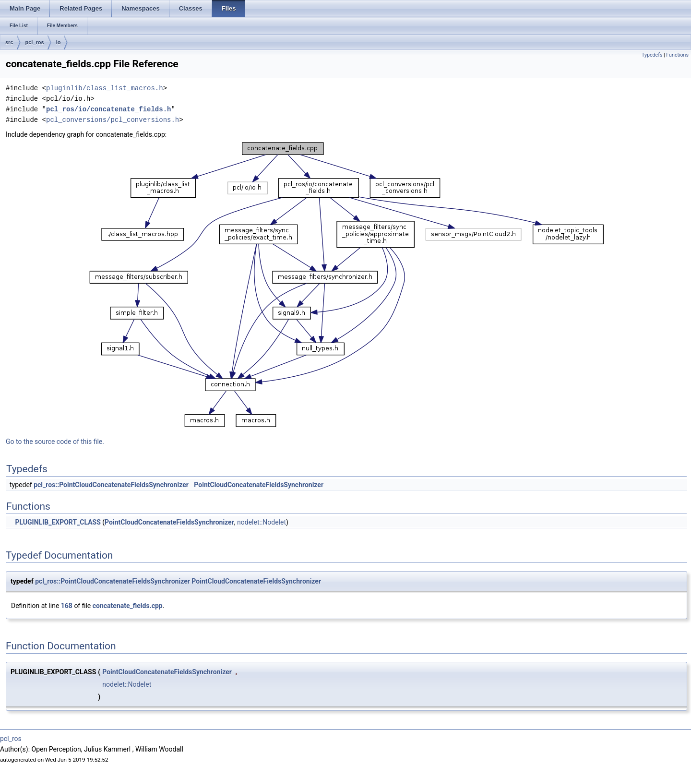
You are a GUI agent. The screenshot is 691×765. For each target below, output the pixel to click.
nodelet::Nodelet (261, 522)
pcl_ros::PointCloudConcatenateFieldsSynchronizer (111, 485)
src (9, 42)
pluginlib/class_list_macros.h (104, 88)
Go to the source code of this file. (55, 441)
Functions (677, 55)
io (58, 42)
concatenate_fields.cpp (128, 606)
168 (66, 606)
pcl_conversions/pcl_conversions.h (112, 119)
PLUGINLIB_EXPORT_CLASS (57, 522)
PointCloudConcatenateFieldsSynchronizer (258, 485)
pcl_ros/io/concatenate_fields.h (108, 109)
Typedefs (652, 55)
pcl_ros (34, 42)
